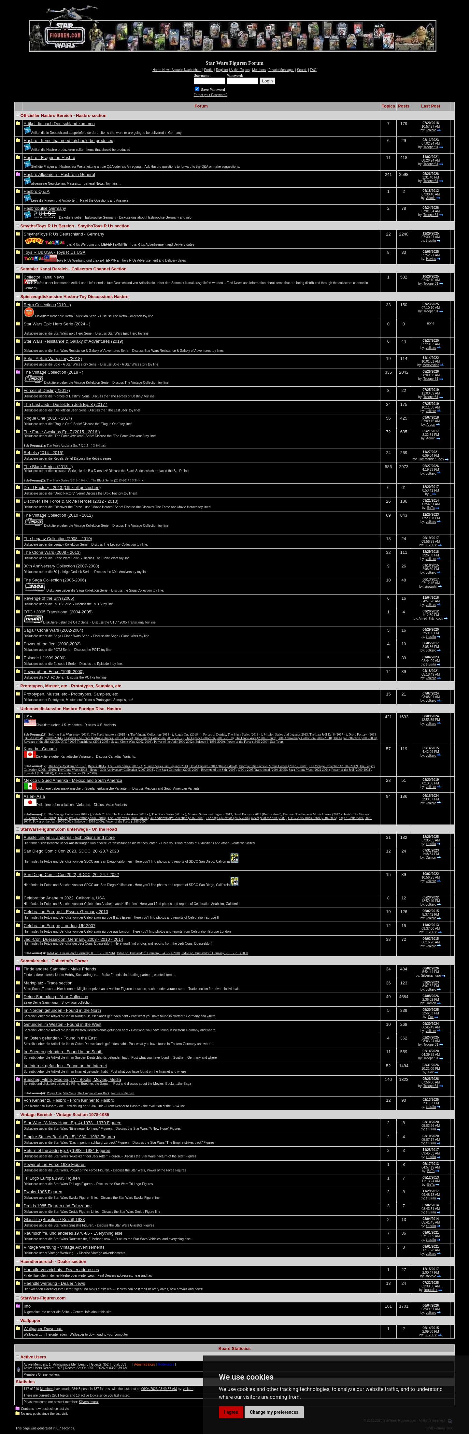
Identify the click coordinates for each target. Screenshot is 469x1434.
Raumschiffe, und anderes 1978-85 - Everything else (73, 1233)
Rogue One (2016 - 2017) (48, 418)
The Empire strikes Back (93, 1093)
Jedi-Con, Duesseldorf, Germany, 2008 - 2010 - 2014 (73, 939)
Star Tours (276, 741)
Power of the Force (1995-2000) (54, 671)
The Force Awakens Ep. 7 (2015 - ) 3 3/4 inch (76, 445)
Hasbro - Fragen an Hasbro (49, 157)
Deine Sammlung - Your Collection (56, 996)
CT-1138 (431, 545)
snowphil (431, 586)
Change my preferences (274, 1412)
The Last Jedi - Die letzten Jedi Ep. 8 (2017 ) (65, 404)
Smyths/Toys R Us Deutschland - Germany (64, 234)
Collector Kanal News (44, 277)
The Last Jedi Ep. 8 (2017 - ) (328, 734)
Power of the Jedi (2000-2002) (52, 643)
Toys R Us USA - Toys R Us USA (55, 252)
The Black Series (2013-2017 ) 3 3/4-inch (118, 480)
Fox (431, 1017)
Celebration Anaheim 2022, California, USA (64, 898)
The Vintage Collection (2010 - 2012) (58, 515)
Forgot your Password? (210, 95)
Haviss (431, 259)
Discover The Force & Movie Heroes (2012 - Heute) (98, 738)
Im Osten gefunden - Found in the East (60, 1038)
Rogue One (54, 1093)
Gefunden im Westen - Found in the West (63, 1024)
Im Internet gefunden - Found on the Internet (65, 1065)
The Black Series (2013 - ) (48, 466)
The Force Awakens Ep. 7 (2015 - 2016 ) (62, 431)
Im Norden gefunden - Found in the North (62, 1010)
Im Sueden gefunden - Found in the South (63, 1051)
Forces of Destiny (214, 734)
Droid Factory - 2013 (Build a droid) (213, 766)
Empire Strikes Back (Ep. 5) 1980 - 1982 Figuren (69, 1136)
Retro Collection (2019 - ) (47, 304)
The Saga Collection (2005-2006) (55, 580)
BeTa (431, 507)
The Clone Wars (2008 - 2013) (52, 552)
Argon (430, 424)
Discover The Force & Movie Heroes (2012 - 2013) (71, 501)
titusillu (431, 240)
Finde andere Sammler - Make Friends (60, 969)
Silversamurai (431, 975)
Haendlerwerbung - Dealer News (54, 1283)
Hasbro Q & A (37, 191)
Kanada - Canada (40, 748)
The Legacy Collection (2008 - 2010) (58, 538)
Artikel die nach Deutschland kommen (59, 123)
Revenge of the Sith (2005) (49, 598)
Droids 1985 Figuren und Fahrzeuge (58, 1205)
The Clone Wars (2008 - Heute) (255, 738)
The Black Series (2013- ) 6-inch (68, 480)
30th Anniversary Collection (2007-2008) (61, 566)
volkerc (431, 130)
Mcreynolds (430, 365)
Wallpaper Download (43, 1328)
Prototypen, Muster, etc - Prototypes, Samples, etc (71, 694)
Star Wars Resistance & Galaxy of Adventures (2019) (73, 341)
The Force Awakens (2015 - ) (110, 734)
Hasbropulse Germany (45, 208)
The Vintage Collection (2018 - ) (53, 372)
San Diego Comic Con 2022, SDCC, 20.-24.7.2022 (71, 874)
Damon (431, 857)
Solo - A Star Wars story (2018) (53, 358)
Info (27, 1306)
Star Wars (69, 1093)
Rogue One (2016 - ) (188, 734)
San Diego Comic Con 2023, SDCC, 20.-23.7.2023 (71, 851)
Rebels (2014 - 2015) (44, 452)
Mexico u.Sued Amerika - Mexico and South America (73, 780)
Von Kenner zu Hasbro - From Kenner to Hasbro (69, 1100)
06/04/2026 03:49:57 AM (159, 1389)
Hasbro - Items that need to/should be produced (68, 140)
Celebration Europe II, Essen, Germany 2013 (66, 911)
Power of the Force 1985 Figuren (55, 1164)
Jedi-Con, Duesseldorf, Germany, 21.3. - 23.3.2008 (214, 953)
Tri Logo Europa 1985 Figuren (52, 1178)
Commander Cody (431, 459)
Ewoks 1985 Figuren (43, 1191)
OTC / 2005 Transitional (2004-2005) (58, 611)
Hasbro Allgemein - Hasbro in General (59, 174)
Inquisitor (431, 1290)
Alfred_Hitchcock (431, 618)
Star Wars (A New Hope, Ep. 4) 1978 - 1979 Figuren (72, 1122)
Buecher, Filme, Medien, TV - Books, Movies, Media (72, 1079)
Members (47, 1389)
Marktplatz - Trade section (48, 983)
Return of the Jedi (122, 1093)
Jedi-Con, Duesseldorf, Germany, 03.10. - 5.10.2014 (81, 953)
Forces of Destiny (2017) (47, 390)
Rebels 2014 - (54, 738)
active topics (89, 1395)
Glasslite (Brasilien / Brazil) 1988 (54, 1219)
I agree (231, 1412)
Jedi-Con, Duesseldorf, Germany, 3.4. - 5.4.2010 (148, 953)
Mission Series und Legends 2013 (286, 734)
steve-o (431, 1276)
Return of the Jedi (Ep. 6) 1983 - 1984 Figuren (67, 1150)
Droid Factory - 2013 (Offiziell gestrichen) (62, 487)
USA (28, 716)
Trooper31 (430, 147)
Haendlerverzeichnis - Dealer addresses (61, 1269)
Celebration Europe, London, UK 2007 (59, 925)
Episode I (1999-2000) (45, 657)
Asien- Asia (34, 796)
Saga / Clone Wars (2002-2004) (53, 630)
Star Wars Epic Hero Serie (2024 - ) (57, 324)
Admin (430, 198)
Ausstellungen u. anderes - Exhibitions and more (69, 837)
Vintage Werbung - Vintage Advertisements (64, 1247)
